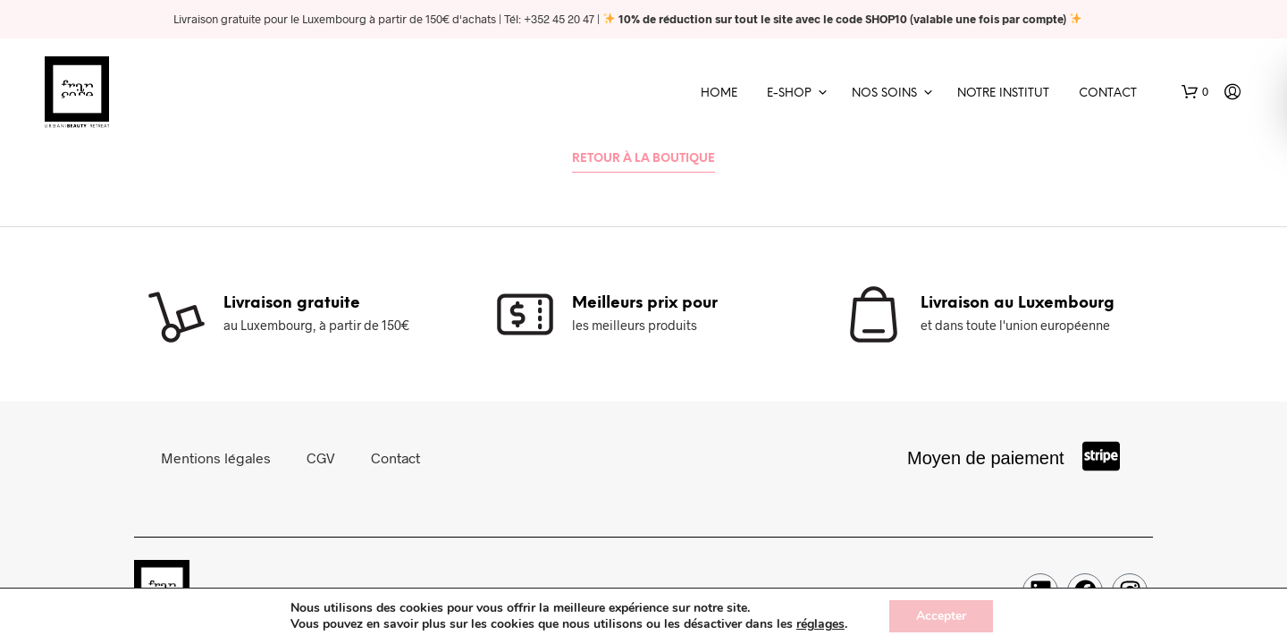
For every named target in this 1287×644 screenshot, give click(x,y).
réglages (820, 624)
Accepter (941, 615)
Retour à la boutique (643, 159)
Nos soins (884, 93)
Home (719, 93)
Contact (1108, 93)
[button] (1195, 92)
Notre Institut (1003, 93)
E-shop (789, 93)
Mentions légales (216, 457)
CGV (321, 457)
